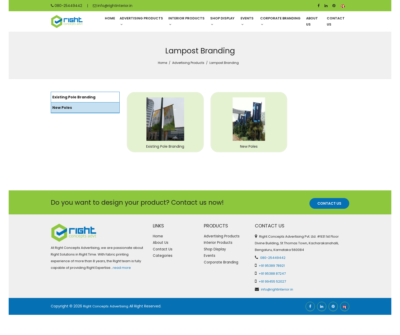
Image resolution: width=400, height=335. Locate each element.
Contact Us (336, 21)
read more (122, 288)
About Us (312, 21)
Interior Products (186, 21)
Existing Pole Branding (162, 166)
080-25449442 (66, 5)
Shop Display (222, 21)
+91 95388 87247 (272, 293)
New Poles (238, 166)
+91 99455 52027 (272, 301)
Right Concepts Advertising (107, 326)
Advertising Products (141, 21)
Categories (163, 281)
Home (110, 18)
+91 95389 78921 (272, 285)
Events (247, 21)
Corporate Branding (280, 21)
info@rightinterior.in (112, 5)
